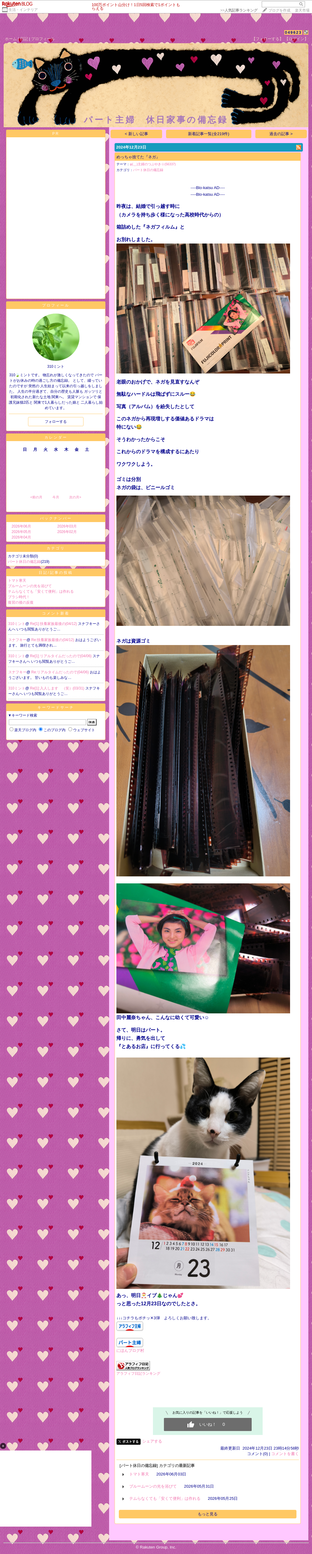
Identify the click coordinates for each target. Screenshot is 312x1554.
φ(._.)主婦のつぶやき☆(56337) (153, 164)
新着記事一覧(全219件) (208, 134)
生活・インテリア (23, 10)
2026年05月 (21, 532)
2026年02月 (67, 532)
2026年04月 (21, 537)
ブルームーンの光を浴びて (30, 586)
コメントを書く (285, 1453)
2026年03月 (67, 526)
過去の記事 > (281, 134)
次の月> (75, 497)
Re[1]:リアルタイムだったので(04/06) (61, 656)
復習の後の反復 (21, 602)
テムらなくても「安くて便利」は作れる (41, 591)
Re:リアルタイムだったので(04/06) (60, 672)
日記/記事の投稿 (56, 572)
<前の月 (36, 497)
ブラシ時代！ (19, 597)
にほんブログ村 (130, 1350)
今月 (55, 497)
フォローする (56, 421)
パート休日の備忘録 (24, 562)
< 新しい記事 (136, 134)
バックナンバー (56, 518)
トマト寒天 (17, 580)
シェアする (152, 1441)
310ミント (16, 624)
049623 (293, 32)
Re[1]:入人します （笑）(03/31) (57, 688)
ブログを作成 (279, 10)
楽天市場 (302, 10)
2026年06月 (21, 526)
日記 (24, 39)
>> (238, 10)
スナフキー (17, 640)
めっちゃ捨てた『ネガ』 (138, 157)
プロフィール (43, 39)
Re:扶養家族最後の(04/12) (53, 640)
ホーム (11, 39)
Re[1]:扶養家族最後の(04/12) (54, 624)
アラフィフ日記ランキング (138, 1373)
